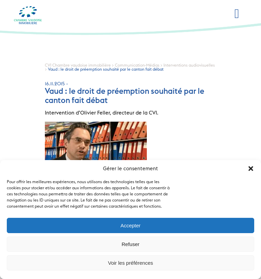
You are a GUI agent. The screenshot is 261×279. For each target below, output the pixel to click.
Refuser (131, 244)
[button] (250, 168)
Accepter (130, 225)
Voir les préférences (130, 263)
